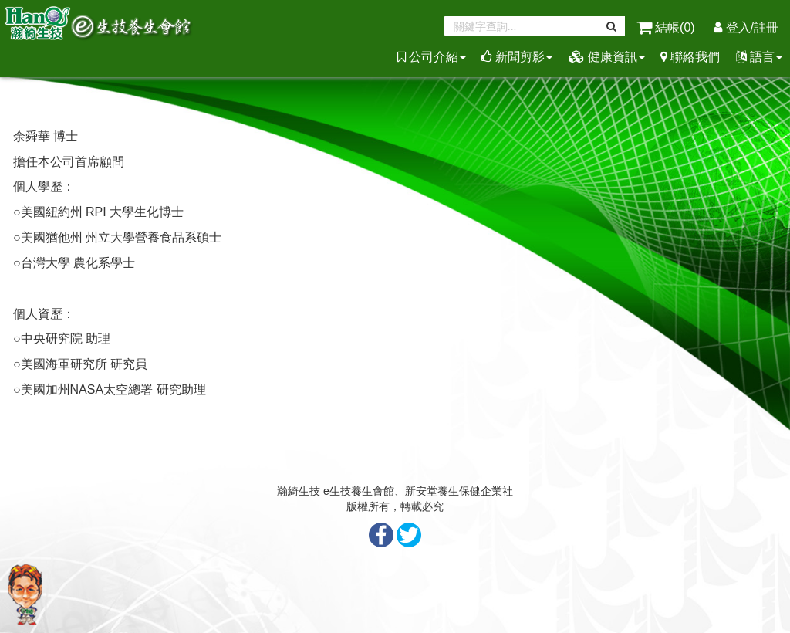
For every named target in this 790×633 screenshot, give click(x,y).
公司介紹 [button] (431, 56)
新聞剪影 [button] (516, 56)
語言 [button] (759, 56)
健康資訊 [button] (607, 56)
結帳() (667, 27)
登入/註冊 (746, 27)
